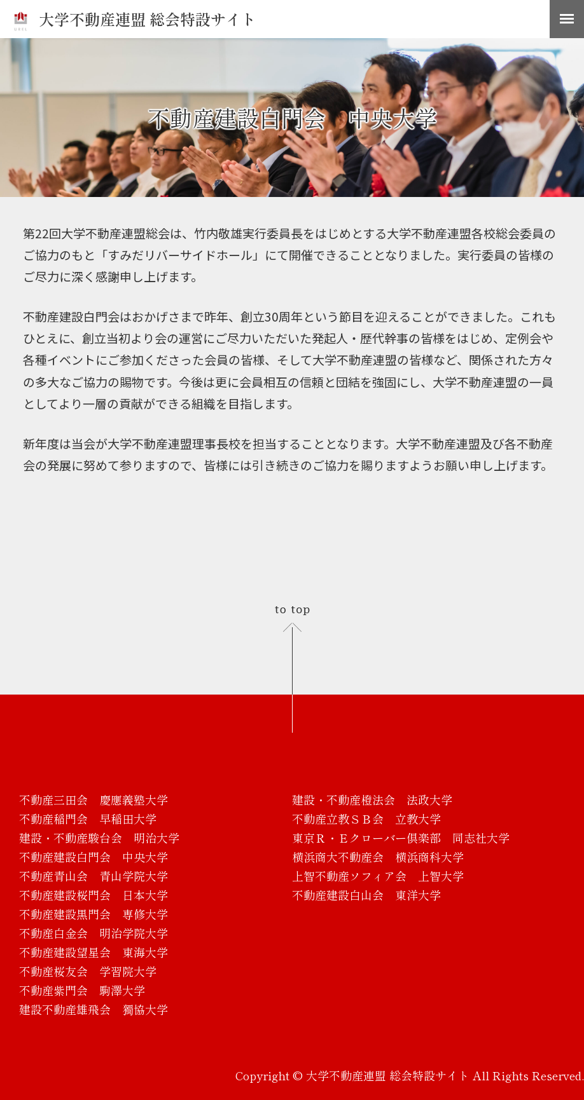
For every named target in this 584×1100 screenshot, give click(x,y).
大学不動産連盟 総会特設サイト (134, 19)
